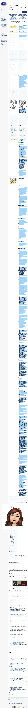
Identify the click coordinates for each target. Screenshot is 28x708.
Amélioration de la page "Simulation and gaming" (17, 669)
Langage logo (14, 631)
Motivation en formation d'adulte (14, 610)
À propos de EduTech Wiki (19, 703)
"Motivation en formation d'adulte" (15, 616)
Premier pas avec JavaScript (14, 605)
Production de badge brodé (14, 637)
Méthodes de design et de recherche (3, 20)
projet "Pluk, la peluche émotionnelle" (15, 643)
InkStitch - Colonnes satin (13, 644)
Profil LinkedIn (11, 694)
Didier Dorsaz (22, 677)
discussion (11, 18)
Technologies (4, 26)
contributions (15, 18)
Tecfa (17, 556)
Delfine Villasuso (14, 695)
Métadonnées (12, 626)
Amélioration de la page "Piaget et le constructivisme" (18, 668)
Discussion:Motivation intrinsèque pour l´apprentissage (18, 670)
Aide (25, 5)
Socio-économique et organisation (4, 25)
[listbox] (22, 12)
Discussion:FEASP (12, 678)
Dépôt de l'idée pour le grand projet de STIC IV (17, 642)
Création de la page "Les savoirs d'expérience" (17, 614)
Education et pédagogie (3, 18)
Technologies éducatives (3, 27)
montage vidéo (17, 575)
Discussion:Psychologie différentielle (15, 676)
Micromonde (11, 629)
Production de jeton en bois (14, 638)
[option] (19, 12)
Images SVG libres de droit (14, 608)
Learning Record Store (13, 634)
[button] (19, 12)
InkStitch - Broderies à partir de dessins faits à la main (18, 646)
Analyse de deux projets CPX (14, 641)
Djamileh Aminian (19, 659)
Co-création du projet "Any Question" (15, 653)
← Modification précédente (13, 19)
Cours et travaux (3, 16)
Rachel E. (11, 672)
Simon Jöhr (24, 659)
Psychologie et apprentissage (4, 22)
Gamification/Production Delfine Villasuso (16, 687)
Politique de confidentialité (11, 703)
